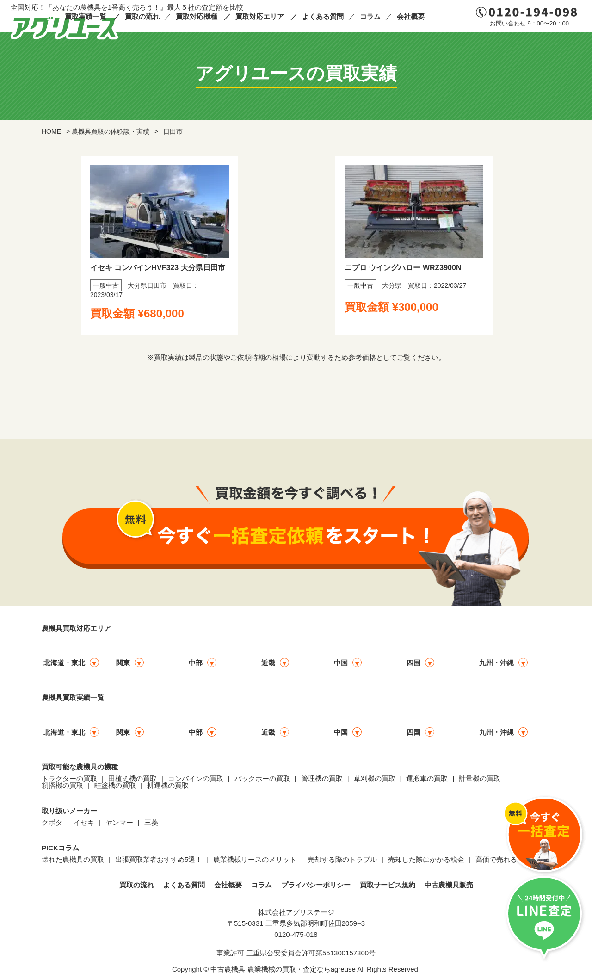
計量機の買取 (479, 778)
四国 (413, 663)
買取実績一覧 (85, 16)
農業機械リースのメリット (254, 859)
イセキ (84, 822)
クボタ (52, 822)
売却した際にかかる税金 (426, 859)
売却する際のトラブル (342, 859)
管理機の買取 (322, 778)
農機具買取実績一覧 (73, 697)
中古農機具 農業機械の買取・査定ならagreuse (282, 969)
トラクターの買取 (69, 778)
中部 (196, 663)
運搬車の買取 (427, 778)
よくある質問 (323, 16)
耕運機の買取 (168, 785)
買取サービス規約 (387, 885)
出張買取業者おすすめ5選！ (158, 859)
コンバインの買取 (195, 778)
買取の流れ (142, 16)
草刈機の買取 (374, 778)
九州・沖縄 (496, 663)
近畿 (268, 663)
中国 (341, 663)
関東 (123, 663)
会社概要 (411, 16)
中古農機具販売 (449, 885)
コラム (370, 16)
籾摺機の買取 (62, 785)
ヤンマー (119, 822)
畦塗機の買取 (115, 785)
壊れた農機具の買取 (73, 859)
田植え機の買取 (132, 778)
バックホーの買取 (262, 778)
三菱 (151, 822)
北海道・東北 (64, 663)
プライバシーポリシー (316, 885)
